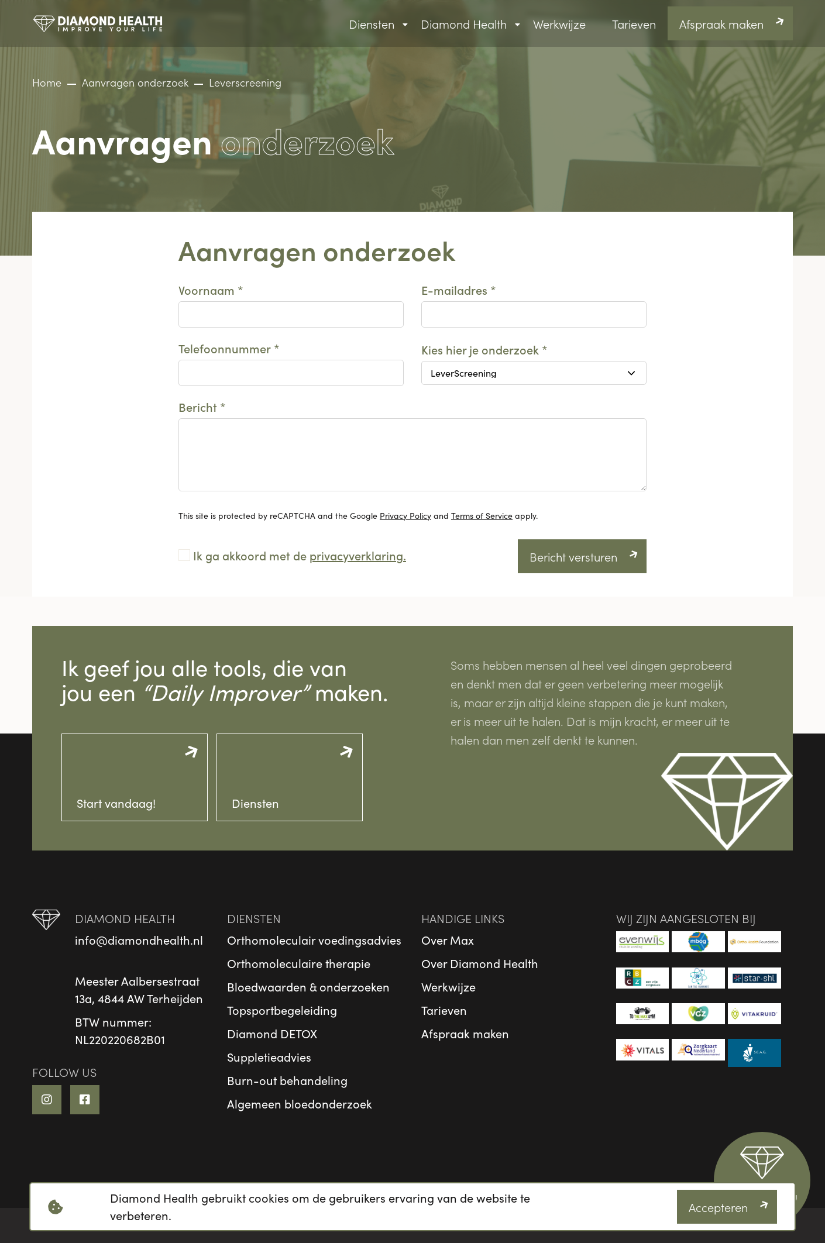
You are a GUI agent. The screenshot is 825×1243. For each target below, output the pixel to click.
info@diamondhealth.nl (139, 940)
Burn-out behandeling (287, 1080)
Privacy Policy (405, 515)
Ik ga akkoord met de (299, 555)
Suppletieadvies (269, 1057)
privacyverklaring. (358, 555)
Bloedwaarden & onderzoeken (308, 986)
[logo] (98, 23)
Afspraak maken (721, 23)
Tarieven (634, 23)
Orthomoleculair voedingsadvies (314, 940)
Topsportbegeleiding (282, 1010)
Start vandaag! (116, 803)
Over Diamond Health (479, 963)
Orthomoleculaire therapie (298, 963)
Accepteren (718, 1207)
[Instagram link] (46, 1099)
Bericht (197, 406)
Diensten (371, 23)
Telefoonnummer (224, 348)
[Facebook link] (84, 1099)
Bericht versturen (573, 556)
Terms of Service (482, 515)
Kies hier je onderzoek (480, 349)
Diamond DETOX (272, 1033)
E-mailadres (454, 289)
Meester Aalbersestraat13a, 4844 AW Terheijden (139, 989)
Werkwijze (559, 23)
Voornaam (206, 289)
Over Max (447, 940)
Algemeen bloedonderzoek (299, 1103)
